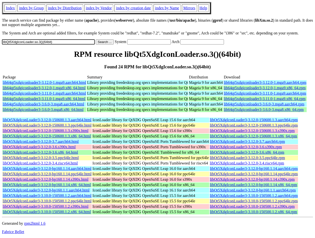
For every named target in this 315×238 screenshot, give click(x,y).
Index (10, 8)
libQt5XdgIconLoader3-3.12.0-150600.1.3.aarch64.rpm (254, 120)
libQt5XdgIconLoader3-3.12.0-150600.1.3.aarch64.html (47, 120)
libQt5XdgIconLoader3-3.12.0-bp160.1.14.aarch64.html (47, 168)
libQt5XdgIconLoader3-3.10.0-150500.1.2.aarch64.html (47, 195)
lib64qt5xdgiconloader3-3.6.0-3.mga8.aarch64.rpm (264, 104)
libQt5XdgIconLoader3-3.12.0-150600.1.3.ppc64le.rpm (254, 125)
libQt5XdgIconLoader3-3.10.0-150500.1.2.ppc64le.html (47, 201)
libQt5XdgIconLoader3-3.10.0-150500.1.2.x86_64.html (47, 212)
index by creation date (133, 8)
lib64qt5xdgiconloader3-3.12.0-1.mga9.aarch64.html (44, 82)
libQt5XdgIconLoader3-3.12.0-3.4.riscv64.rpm (247, 163)
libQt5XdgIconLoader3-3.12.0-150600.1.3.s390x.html (45, 131)
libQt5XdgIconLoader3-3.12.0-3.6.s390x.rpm (246, 147)
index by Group (31, 8)
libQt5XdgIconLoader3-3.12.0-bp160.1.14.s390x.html (45, 179)
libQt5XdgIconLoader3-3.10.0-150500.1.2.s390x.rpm (252, 206)
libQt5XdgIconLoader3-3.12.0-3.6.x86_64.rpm (247, 152)
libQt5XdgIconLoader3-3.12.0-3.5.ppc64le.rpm (247, 158)
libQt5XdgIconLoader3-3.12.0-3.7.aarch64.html (41, 141)
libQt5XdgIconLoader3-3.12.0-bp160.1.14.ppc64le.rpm (254, 174)
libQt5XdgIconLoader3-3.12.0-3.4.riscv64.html (40, 163)
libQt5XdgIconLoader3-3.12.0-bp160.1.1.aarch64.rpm (253, 190)
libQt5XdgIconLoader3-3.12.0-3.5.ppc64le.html (41, 158)
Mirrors (189, 8)
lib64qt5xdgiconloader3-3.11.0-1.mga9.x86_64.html (44, 99)
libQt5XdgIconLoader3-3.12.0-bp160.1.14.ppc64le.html (47, 174)
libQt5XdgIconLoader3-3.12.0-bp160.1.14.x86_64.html (47, 185)
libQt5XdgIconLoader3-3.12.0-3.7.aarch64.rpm (247, 141)
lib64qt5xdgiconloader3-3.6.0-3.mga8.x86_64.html (43, 109)
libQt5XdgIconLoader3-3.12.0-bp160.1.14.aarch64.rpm (254, 168)
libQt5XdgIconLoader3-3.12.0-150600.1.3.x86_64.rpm (253, 136)
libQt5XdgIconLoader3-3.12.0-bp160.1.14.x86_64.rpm (253, 185)
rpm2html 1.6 (35, 223)
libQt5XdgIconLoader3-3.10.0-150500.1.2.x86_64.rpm (253, 212)
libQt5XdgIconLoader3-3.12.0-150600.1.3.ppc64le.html (47, 125)
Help (203, 8)
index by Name (167, 8)
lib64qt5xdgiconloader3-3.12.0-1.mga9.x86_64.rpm (265, 88)
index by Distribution (65, 8)
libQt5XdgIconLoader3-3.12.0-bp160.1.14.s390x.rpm (252, 179)
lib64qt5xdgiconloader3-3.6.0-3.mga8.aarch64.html (43, 104)
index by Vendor (99, 8)
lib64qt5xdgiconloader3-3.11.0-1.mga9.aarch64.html (44, 93)
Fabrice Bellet (13, 232)
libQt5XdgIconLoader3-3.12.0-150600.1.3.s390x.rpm (252, 131)
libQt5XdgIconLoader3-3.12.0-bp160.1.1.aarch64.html (46, 190)
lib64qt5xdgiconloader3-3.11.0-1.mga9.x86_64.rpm (264, 99)
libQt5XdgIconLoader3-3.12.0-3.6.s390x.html (39, 147)
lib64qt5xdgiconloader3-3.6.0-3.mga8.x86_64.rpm (264, 109)
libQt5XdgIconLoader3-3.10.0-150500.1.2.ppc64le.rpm (254, 201)
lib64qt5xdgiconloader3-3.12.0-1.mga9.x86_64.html (44, 88)
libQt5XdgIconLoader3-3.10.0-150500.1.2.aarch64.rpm (254, 195)
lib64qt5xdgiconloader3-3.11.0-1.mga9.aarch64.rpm (265, 93)
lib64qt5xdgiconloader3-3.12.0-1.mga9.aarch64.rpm (265, 82)
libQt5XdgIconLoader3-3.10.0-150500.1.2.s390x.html (45, 206)
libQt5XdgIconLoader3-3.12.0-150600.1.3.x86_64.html (47, 136)
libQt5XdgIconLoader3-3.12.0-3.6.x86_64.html (40, 152)
